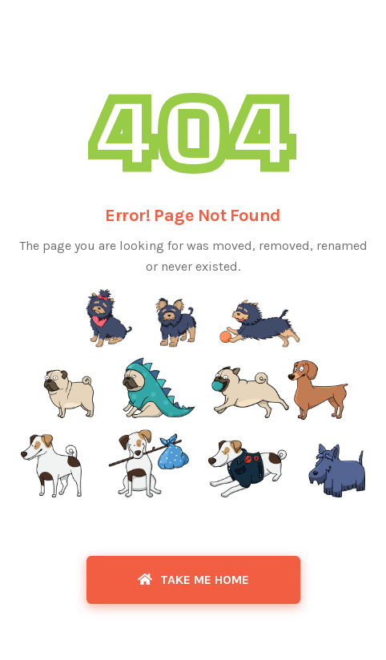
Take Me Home (193, 579)
